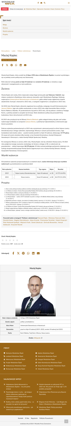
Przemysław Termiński (47, 220)
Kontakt (20, 418)
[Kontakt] (41, 2)
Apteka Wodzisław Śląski (46, 353)
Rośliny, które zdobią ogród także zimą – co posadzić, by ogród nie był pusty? (20, 403)
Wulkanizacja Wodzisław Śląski (16, 366)
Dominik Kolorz (8, 220)
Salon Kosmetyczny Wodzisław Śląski (50, 362)
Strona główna (5, 51)
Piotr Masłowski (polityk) (11, 222)
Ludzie (13, 51)
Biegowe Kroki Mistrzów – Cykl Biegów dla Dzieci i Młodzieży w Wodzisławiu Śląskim (53, 403)
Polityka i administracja (24, 51)
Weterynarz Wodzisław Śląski (15, 359)
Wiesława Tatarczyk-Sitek (56, 218)
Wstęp (5, 24)
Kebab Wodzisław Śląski (45, 369)
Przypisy (5, 34)
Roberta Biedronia (32, 119)
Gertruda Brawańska (50, 222)
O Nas (27, 418)
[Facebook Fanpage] (38, 2)
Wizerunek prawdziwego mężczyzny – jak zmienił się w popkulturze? (19, 408)
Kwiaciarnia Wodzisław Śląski (47, 356)
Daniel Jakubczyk (37, 222)
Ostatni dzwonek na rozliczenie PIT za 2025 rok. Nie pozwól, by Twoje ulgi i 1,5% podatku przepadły (53, 386)
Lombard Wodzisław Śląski (14, 356)
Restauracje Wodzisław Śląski (15, 369)
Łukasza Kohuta (30, 121)
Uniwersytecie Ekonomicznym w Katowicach (24, 99)
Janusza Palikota (6, 108)
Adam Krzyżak (34, 220)
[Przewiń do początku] (66, 421)
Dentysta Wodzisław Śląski (14, 353)
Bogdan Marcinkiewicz (21, 220)
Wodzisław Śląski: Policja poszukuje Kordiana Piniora (50, 408)
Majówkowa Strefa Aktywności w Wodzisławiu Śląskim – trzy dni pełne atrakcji (18, 386)
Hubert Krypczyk (61, 220)
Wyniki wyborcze (8, 31)
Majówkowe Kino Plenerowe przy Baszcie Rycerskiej (52, 393)
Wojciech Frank (25, 222)
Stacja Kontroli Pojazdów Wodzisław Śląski (51, 366)
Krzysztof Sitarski (16, 224)
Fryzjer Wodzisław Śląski (14, 362)
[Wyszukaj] (44, 3)
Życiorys (5, 28)
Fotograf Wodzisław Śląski (46, 359)
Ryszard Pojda (42, 218)
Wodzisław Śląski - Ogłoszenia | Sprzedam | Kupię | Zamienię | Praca (45, 9)
